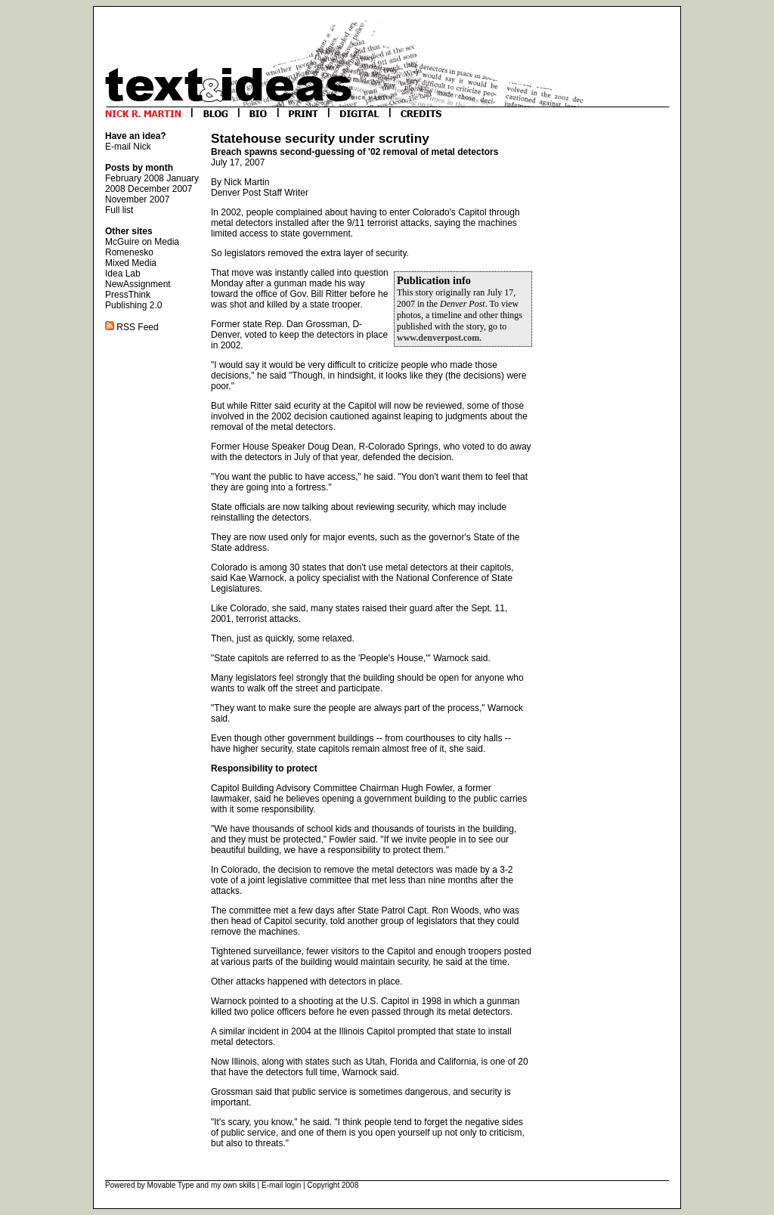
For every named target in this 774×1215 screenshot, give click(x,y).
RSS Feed (132, 327)
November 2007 (137, 199)
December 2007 (160, 189)
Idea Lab (123, 273)
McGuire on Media (142, 242)
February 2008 (134, 178)
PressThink (127, 294)
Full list (119, 210)
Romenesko (129, 252)
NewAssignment (138, 284)
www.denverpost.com (438, 337)
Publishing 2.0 (133, 305)
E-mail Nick (128, 146)
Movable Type (170, 1185)
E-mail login (281, 1185)
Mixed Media (130, 263)
